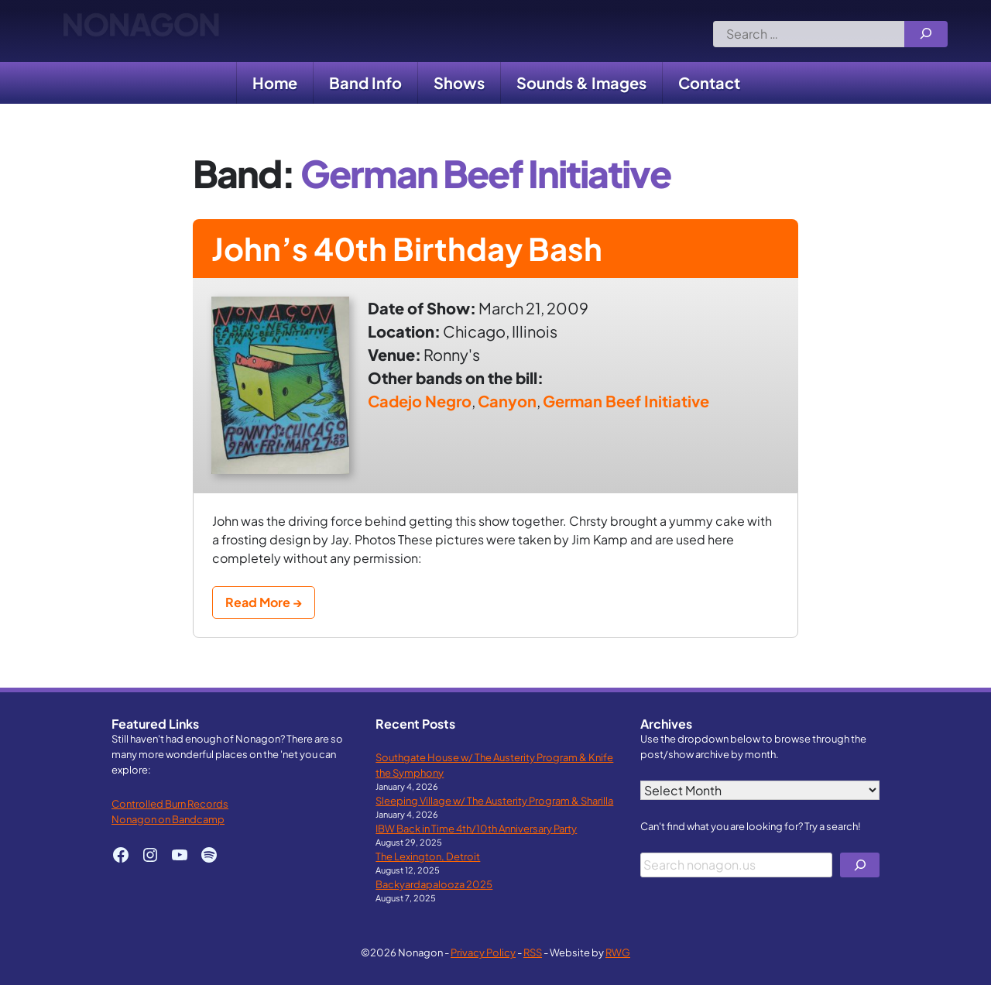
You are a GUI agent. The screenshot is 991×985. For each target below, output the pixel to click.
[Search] (926, 34)
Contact (709, 82)
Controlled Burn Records (169, 803)
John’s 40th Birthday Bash (406, 248)
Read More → (263, 602)
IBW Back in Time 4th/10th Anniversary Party (476, 828)
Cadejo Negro (419, 400)
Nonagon (140, 31)
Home (274, 82)
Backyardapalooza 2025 (433, 884)
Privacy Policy (483, 952)
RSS (532, 952)
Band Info (365, 82)
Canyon (507, 400)
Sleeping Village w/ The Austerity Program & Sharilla (494, 800)
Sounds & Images (581, 82)
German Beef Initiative (626, 400)
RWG (617, 952)
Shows (459, 82)
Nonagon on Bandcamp (168, 818)
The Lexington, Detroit (427, 856)
